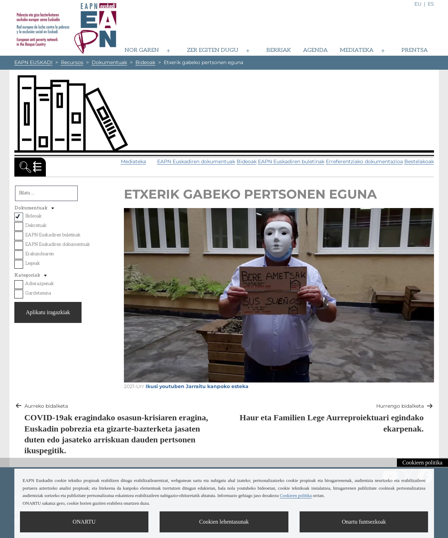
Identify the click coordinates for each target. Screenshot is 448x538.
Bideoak (247, 161)
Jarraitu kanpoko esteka (217, 386)
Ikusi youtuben (165, 386)
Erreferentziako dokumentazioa (364, 161)
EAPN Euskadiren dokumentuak (196, 161)
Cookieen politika (422, 462)
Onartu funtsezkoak (364, 522)
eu (417, 4)
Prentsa (414, 50)
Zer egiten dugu (212, 50)
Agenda (315, 50)
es (431, 4)
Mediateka (356, 50)
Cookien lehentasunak (224, 522)
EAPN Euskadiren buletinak (291, 161)
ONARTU (84, 522)
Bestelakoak (419, 161)
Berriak (278, 50)
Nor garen (142, 50)
